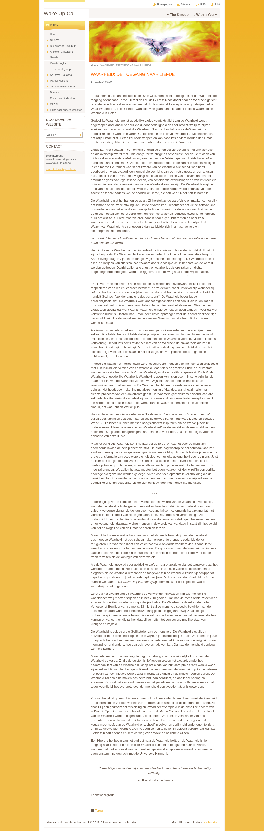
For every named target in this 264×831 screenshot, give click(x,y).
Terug (99, 810)
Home (94, 65)
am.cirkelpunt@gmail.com (61, 169)
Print (217, 4)
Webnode (210, 822)
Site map (186, 4)
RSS (203, 4)
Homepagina (164, 4)
